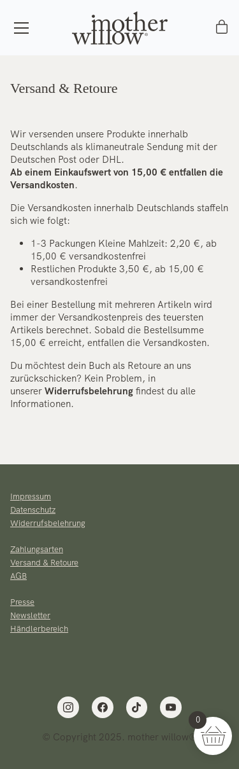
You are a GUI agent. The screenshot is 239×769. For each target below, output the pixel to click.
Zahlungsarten (36, 549)
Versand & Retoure (44, 562)
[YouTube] (171, 707)
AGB (18, 576)
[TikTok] (137, 707)
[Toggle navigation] (21, 28)
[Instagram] (68, 707)
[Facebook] (102, 707)
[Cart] (222, 28)
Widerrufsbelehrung (89, 391)
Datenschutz (32, 509)
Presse (22, 602)
